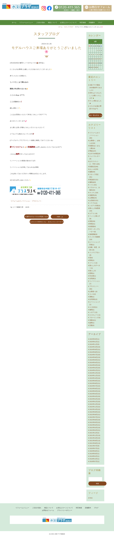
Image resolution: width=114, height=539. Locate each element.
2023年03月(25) (94, 396)
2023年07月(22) (94, 386)
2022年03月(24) (94, 427)
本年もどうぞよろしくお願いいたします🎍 (95, 95)
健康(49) (92, 172)
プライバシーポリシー (64, 510)
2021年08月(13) (94, 443)
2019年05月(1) (94, 453)
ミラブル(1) (93, 203)
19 (91, 63)
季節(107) (92, 151)
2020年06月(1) (94, 451)
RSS (91, 498)
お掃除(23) (93, 198)
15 (97, 59)
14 (95, 59)
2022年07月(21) (94, 417)
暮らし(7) (92, 271)
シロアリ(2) (93, 312)
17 (101, 59)
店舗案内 (92, 22)
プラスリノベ (36, 201)
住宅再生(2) (93, 299)
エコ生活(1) (93, 307)
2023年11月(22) (94, 375)
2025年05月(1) (94, 339)
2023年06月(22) (94, 388)
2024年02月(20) (94, 368)
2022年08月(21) (94, 414)
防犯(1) (91, 260)
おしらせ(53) (93, 169)
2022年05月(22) (94, 422)
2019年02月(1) (94, 456)
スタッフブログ (68, 27)
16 (99, 59)
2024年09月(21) (94, 349)
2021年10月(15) (94, 438)
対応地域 (83, 22)
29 (97, 67)
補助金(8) (92, 182)
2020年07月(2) (94, 448)
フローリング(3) (94, 317)
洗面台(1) (92, 320)
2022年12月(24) (94, 404)
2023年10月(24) (94, 378)
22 (97, 63)
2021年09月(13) (94, 440)
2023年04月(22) (94, 394)
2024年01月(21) (94, 370)
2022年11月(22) (94, 407)
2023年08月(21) (94, 383)
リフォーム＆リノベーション (20, 201)
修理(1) (91, 310)
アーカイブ (94, 334)
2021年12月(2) (94, 433)
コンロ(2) (92, 294)
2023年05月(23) (94, 391)
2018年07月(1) (94, 461)
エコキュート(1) (94, 315)
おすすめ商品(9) (94, 153)
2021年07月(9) (94, 446)
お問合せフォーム (48, 510)
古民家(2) (92, 278)
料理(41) (92, 224)
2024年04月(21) (94, 362)
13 (93, 59)
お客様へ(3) (93, 291)
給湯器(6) (92, 226)
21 (95, 63)
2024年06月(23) (94, 357)
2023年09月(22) (94, 381)
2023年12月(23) (94, 373)
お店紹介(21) (93, 200)
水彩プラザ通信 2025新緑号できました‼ (95, 87)
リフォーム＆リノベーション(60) (94, 135)
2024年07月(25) (94, 354)
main (58, 216)
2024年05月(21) (94, 360)
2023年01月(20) (94, 401)
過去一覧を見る (94, 115)
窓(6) (91, 257)
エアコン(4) (93, 213)
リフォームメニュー (26, 22)
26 (91, 67)
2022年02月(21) (94, 430)
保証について (52, 22)
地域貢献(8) (93, 234)
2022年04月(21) (94, 425)
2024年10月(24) (94, 347)
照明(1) (91, 273)
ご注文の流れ (40, 22)
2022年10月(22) (94, 409)
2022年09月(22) (94, 412)
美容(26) (92, 221)
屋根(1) (91, 297)
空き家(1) (92, 276)
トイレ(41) (93, 185)
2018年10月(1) (94, 459)
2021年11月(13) (94, 435)
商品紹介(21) (93, 179)
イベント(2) (93, 263)
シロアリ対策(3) (94, 205)
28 (95, 67)
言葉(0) (91, 325)
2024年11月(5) (94, 344)
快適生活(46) (93, 166)
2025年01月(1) (94, 341)
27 (93, 67)
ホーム (14, 22)
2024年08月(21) (94, 352)
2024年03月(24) (94, 365)
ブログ (96, 508)
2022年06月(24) (94, 420)
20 (93, 63)
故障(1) (91, 323)
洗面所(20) (93, 195)
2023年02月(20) (94, 399)
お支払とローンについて (68, 22)
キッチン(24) (93, 192)
